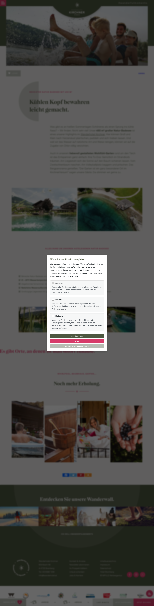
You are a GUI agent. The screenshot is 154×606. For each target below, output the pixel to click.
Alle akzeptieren (77, 336)
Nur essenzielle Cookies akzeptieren (77, 346)
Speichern (77, 341)
